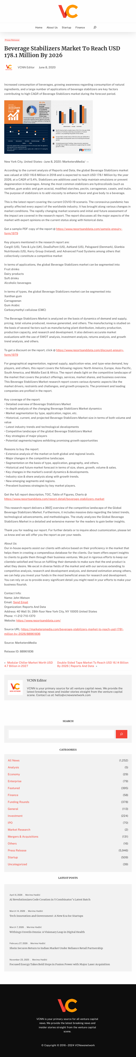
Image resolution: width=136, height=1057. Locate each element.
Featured (14, 788)
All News (13, 760)
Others (12, 843)
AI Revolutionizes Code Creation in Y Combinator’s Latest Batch (51, 899)
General (13, 809)
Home (38, 27)
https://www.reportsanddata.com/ (38, 620)
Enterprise (14, 781)
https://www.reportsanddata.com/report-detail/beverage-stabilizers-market (54, 499)
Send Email (20, 602)
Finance (13, 795)
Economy (14, 774)
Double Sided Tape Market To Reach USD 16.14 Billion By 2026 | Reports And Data (92, 664)
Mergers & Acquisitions (23, 836)
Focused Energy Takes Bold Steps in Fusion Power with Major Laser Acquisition (62, 964)
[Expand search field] (95, 27)
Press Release (12, 40)
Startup (13, 857)
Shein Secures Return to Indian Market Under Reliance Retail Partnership (58, 948)
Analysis (13, 767)
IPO (10, 822)
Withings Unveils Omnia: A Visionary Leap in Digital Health (48, 931)
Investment (15, 816)
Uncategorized (17, 864)
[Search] (121, 734)
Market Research (19, 829)
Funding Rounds (18, 802)
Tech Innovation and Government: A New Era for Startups (47, 915)
